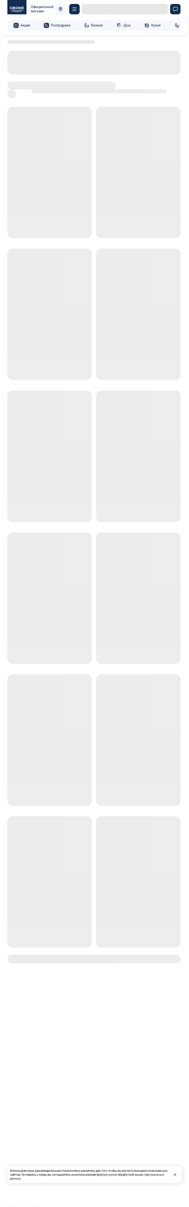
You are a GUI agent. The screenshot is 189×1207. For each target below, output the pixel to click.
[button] (22, 24)
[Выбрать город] (62, 9)
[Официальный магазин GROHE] (30, 9)
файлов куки (106, 1172)
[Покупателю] (76, 9)
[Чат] (175, 9)
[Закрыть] (175, 1172)
